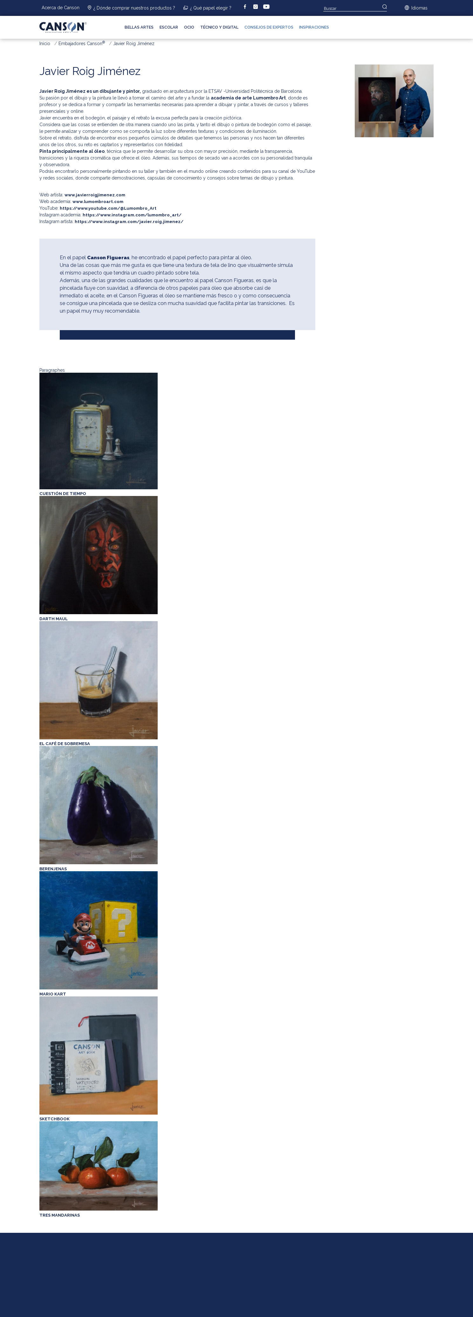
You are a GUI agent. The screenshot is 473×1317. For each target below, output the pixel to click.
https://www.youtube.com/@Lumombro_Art (108, 208)
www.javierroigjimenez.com (95, 195)
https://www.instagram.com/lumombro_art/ (132, 215)
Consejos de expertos (268, 27)
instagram (260, 7)
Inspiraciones (314, 27)
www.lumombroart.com (97, 201)
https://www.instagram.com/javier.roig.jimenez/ (129, 221)
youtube (267, 7)
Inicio (44, 43)
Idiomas (419, 7)
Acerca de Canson (60, 7)
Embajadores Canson (81, 43)
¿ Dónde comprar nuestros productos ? (134, 7)
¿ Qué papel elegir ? (210, 7)
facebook (249, 7)
